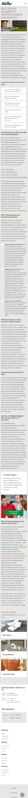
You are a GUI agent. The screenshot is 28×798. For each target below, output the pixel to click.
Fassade (3, 763)
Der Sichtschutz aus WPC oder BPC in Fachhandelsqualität (13, 90)
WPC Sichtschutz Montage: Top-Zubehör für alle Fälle (13, 126)
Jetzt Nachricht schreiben (14, 512)
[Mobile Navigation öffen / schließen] (25, 3)
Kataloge (3, 775)
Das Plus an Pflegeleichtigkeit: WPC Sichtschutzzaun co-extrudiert (13, 118)
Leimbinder (4, 760)
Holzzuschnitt (4, 772)
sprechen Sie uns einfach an (17, 210)
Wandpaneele (4, 736)
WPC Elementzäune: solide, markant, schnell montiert (12, 104)
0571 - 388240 (14, 485)
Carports (3, 751)
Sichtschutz (4, 748)
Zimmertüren (4, 738)
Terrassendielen (5, 746)
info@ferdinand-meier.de (13, 702)
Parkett (3, 733)
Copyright (14, 788)
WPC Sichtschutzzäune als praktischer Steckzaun (12, 97)
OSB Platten (4, 758)
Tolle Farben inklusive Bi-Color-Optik (13, 110)
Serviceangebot (5, 770)
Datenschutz (14, 792)
